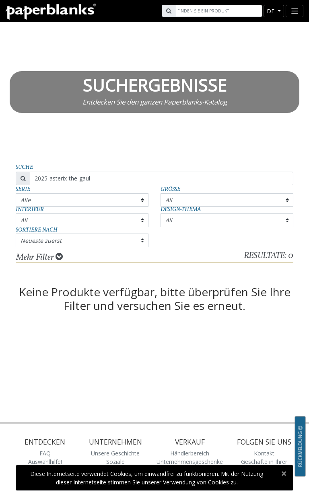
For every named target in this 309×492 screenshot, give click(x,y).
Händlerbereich (189, 453)
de (271, 11)
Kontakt (264, 453)
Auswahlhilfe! (45, 461)
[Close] (283, 473)
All (168, 200)
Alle (26, 200)
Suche (24, 167)
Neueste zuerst (41, 240)
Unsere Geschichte (115, 453)
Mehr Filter (39, 257)
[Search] (218, 11)
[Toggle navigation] (294, 11)
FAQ (45, 453)
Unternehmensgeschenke (190, 461)
